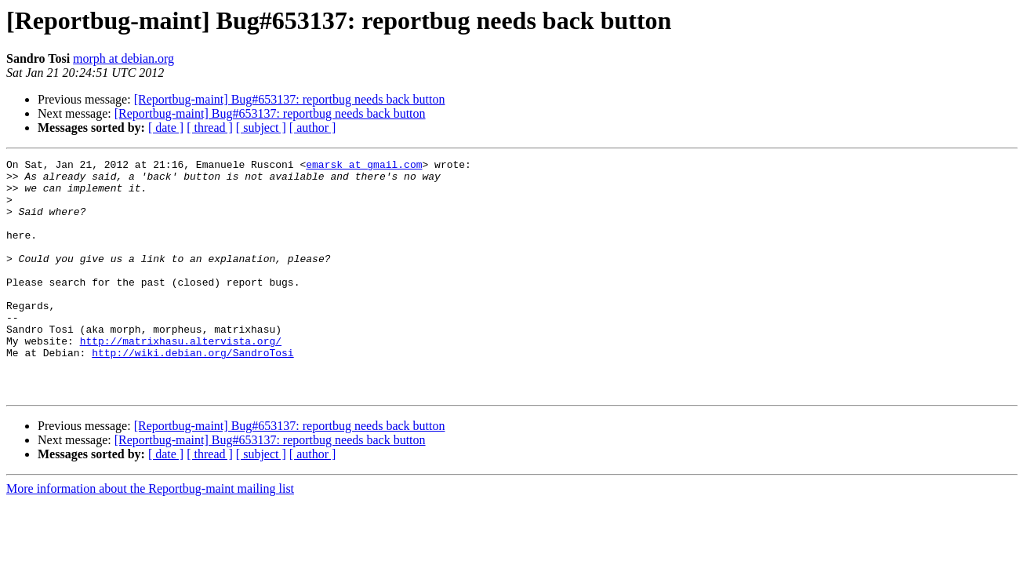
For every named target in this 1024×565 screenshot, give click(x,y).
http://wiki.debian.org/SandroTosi (192, 392)
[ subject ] (261, 127)
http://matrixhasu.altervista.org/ (180, 378)
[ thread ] (210, 127)
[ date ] (165, 127)
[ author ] (312, 127)
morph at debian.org (123, 58)
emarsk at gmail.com (364, 166)
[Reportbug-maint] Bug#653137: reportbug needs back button (289, 99)
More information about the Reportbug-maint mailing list (150, 535)
